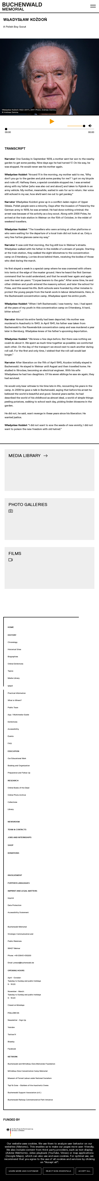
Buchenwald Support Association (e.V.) (24, 1092)
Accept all (84, 1171)
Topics (10, 671)
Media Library (14, 678)
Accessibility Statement (18, 912)
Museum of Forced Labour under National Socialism (30, 1078)
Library (11, 809)
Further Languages (19, 883)
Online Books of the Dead (18, 788)
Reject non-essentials (58, 1171)
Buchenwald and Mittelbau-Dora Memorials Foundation (31, 1064)
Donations (13, 853)
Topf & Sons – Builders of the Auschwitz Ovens (28, 1085)
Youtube (11, 1027)
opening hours (16, 970)
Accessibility (13, 729)
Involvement (15, 875)
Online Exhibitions (15, 664)
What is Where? (15, 700)
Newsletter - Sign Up (17, 1020)
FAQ (10, 743)
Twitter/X (12, 1034)
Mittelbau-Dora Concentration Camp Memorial (28, 1071)
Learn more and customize (23, 1171)
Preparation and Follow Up (19, 773)
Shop (10, 845)
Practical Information (17, 693)
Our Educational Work (17, 758)
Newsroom (14, 822)
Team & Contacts (17, 829)
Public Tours (13, 707)
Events (11, 736)
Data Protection (14, 905)
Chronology (12, 642)
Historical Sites (14, 649)
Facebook (12, 1049)
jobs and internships (19, 837)
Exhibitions (12, 722)
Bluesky (11, 1042)
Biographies (13, 656)
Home (11, 627)
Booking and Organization (19, 765)
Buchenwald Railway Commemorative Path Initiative (30, 1100)
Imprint (11, 898)
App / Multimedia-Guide (18, 715)
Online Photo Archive (17, 795)
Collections (12, 802)
